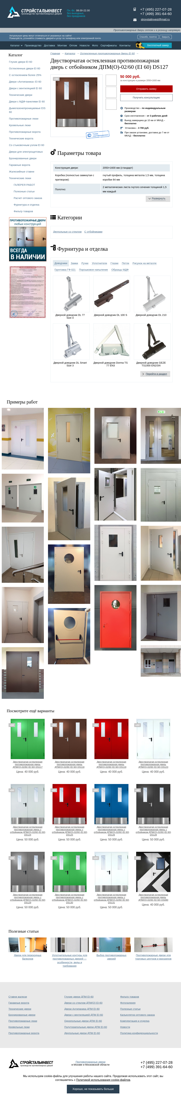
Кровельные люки (20, 125)
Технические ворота (21, 138)
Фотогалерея (128, 1002)
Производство (33, 45)
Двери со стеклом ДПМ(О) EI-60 (83, 1002)
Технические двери (20, 94)
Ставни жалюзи (18, 996)
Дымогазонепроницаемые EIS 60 (27, 110)
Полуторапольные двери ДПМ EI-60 (85, 1027)
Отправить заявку (146, 88)
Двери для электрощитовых (26, 151)
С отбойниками (93, 231)
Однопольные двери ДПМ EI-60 (83, 1021)
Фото (95, 45)
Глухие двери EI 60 (20, 61)
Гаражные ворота (19, 164)
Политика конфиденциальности (139, 1033)
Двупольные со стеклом (67, 231)
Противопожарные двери (90, 1061)
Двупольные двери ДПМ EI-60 (82, 1033)
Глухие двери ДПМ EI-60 (79, 996)
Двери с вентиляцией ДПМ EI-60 (83, 1014)
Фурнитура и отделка (26, 204)
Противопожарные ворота (25, 131)
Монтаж (62, 45)
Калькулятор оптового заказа (137, 1014)
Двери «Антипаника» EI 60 (25, 81)
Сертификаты (109, 45)
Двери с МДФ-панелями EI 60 (27, 101)
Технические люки (20, 178)
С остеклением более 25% (25, 75)
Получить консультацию (146, 97)
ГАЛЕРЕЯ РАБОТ (24, 184)
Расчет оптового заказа (28, 198)
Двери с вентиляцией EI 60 (25, 88)
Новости (85, 45)
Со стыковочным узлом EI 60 (26, 145)
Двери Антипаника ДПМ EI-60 (82, 1009)
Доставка (49, 45)
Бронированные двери (23, 158)
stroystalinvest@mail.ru (155, 19)
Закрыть (166, 37)
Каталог (15, 45)
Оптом (73, 45)
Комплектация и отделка (134, 1021)
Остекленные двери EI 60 (24, 68)
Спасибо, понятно (148, 37)
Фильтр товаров (23, 211)
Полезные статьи (24, 191)
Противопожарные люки (23, 118)
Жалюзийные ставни (21, 171)
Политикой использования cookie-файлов (103, 1079)
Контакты (124, 45)
